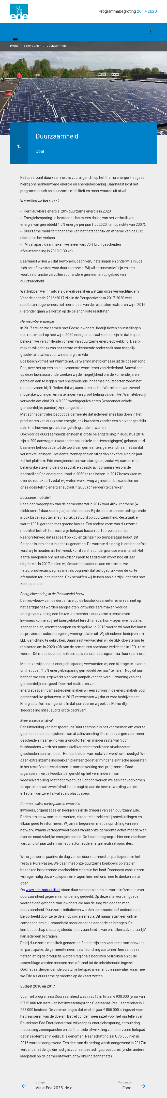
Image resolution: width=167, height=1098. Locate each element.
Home (14, 45)
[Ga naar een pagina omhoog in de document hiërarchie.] (19, 143)
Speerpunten (32, 45)
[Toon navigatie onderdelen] (150, 32)
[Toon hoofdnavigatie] (15, 39)
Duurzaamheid (57, 45)
